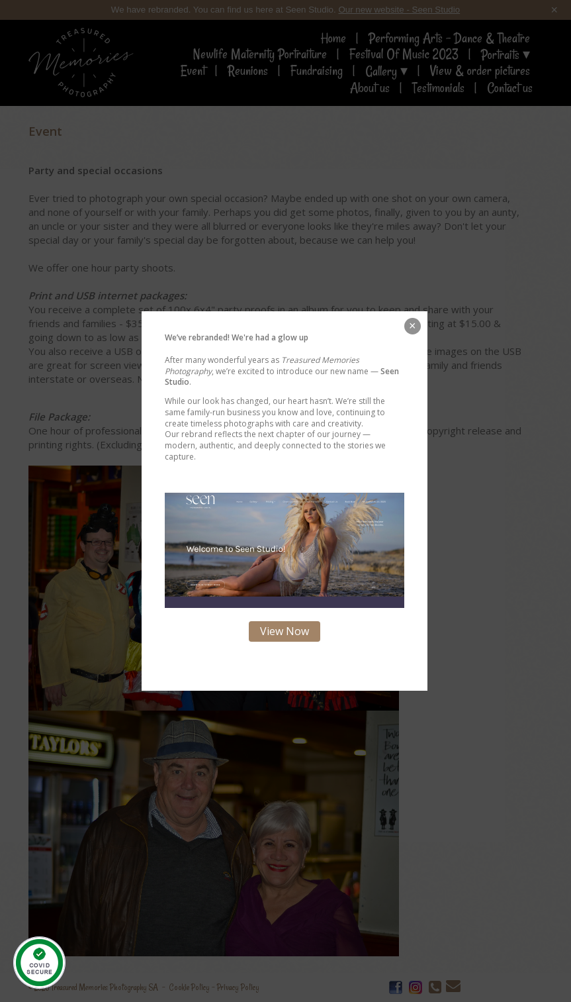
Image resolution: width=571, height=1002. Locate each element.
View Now (284, 631)
